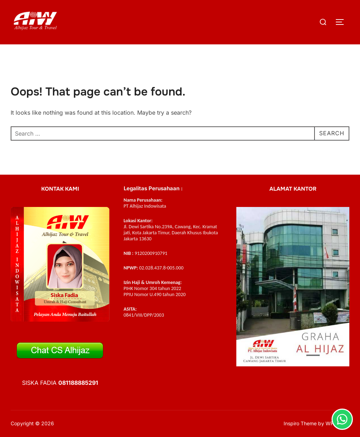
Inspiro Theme (300, 423)
